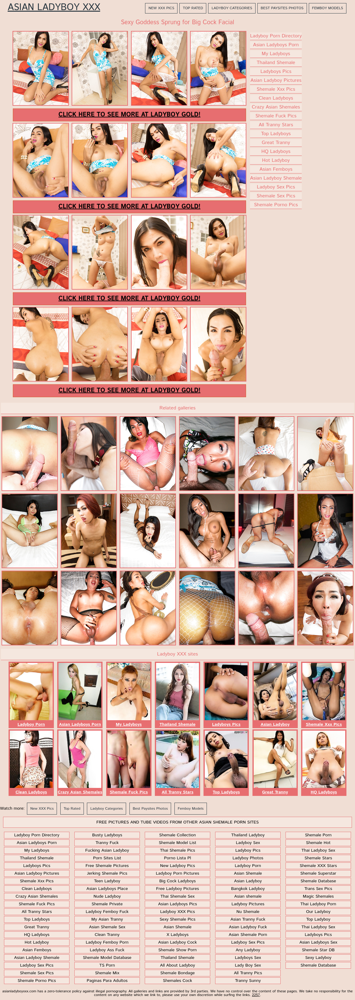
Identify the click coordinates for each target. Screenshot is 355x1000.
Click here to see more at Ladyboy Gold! (129, 114)
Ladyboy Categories (231, 8)
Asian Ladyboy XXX (54, 7)
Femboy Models (327, 8)
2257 (256, 995)
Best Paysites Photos (282, 8)
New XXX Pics (161, 8)
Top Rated (193, 8)
